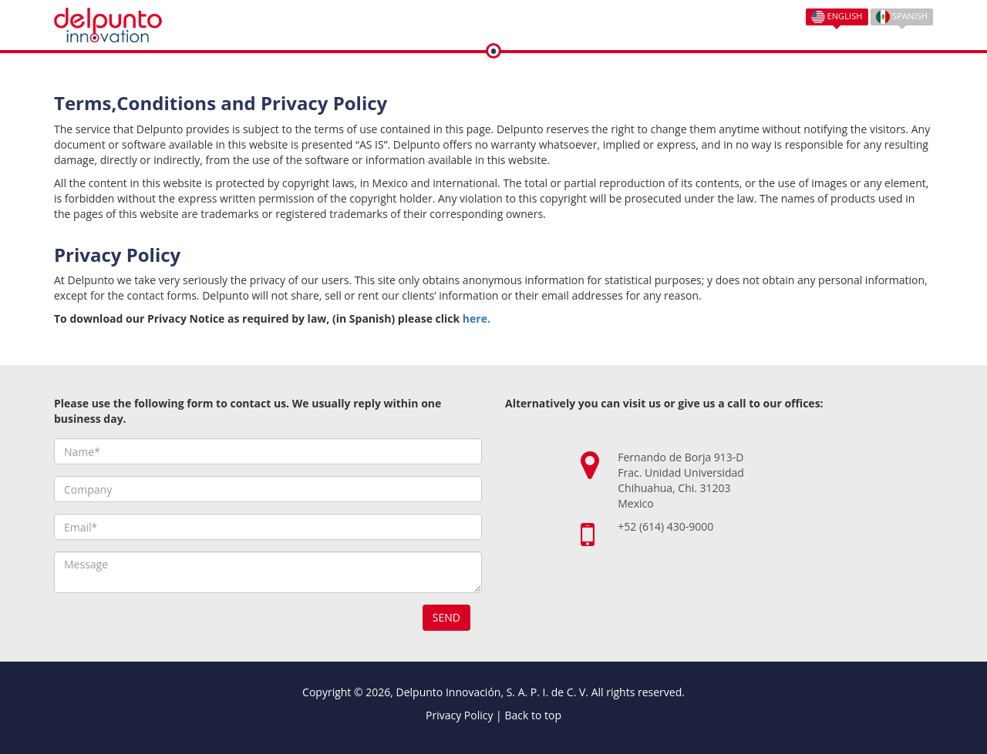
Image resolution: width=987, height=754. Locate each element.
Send (446, 617)
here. (476, 318)
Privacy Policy (459, 715)
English (837, 17)
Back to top (532, 715)
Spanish (902, 17)
